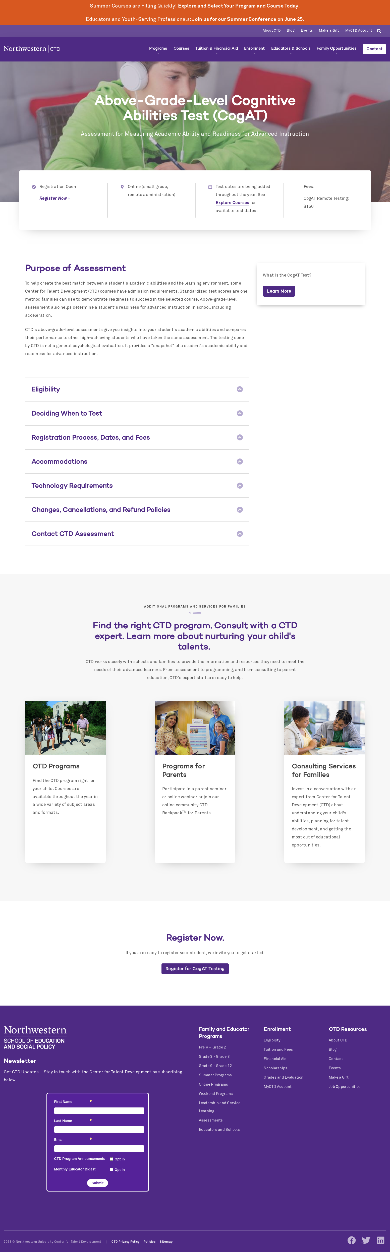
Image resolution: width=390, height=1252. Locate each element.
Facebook (351, 1240)
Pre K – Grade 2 (212, 1047)
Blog (291, 30)
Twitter (365, 1240)
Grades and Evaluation (283, 1077)
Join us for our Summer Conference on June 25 (247, 19)
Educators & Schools (291, 48)
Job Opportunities (345, 1087)
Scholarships (275, 1068)
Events (307, 30)
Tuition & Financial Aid (216, 48)
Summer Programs (215, 1075)
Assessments (211, 1120)
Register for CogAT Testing (195, 968)
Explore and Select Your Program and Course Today (238, 6)
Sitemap (166, 1241)
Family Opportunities (336, 48)
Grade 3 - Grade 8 (214, 1057)
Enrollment (254, 48)
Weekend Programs (216, 1094)
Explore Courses (232, 203)
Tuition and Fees (278, 1049)
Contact (374, 49)
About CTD (272, 30)
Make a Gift (329, 30)
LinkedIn (380, 1240)
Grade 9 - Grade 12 (215, 1066)
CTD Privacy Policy (125, 1241)
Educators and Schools (219, 1130)
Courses (181, 48)
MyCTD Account (358, 30)
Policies (149, 1241)
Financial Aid (275, 1059)
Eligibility (272, 1040)
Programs (158, 48)
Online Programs (213, 1084)
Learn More (279, 291)
